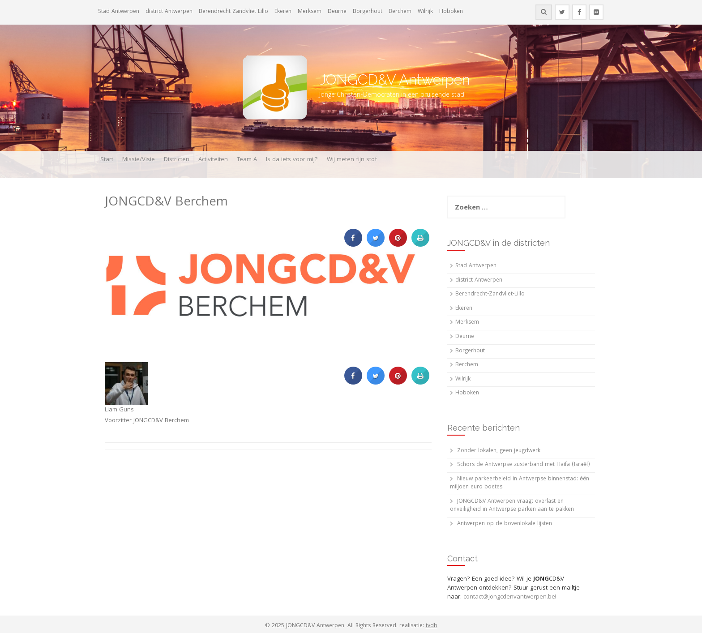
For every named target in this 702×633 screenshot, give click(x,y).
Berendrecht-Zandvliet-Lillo (233, 12)
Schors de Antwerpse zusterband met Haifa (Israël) (523, 465)
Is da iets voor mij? (292, 160)
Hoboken (451, 12)
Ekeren (282, 12)
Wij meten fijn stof (352, 160)
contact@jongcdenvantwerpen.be (509, 597)
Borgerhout (367, 12)
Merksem (309, 12)
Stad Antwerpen (118, 12)
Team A (247, 160)
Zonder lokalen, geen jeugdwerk (498, 451)
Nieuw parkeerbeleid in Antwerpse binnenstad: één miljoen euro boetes (519, 483)
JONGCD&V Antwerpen (394, 79)
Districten (176, 160)
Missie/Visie (138, 160)
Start (106, 160)
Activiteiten (213, 160)
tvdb (431, 626)
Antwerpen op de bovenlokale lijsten (504, 524)
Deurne (337, 12)
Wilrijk (425, 12)
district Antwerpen (169, 12)
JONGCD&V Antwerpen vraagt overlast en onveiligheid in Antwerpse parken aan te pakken (512, 506)
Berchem (400, 12)
